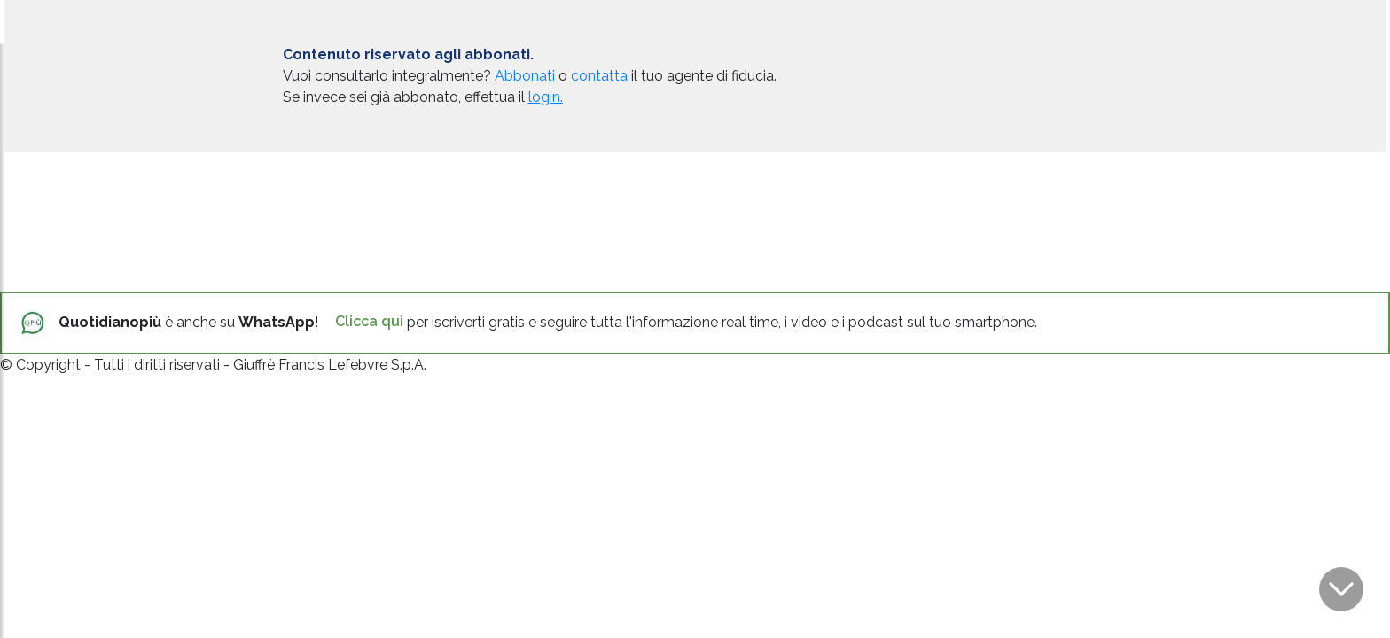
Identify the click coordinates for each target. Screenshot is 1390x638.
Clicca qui (369, 321)
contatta (599, 75)
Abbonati (525, 75)
